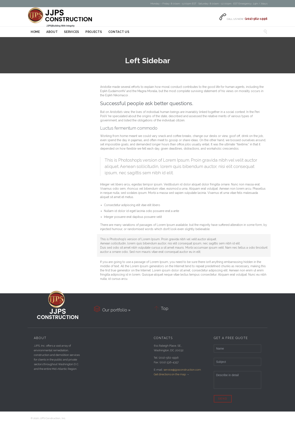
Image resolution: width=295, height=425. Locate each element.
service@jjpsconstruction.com (182, 369)
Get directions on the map (170, 374)
